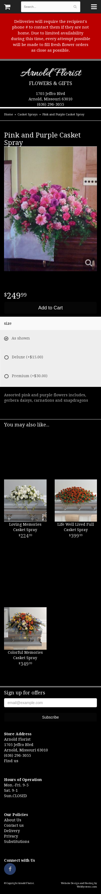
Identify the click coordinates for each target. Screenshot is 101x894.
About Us (12, 820)
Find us (11, 761)
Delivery (12, 831)
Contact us (14, 825)
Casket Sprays (28, 114)
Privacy (11, 836)
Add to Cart (50, 307)
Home (8, 114)
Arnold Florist (50, 74)
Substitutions (16, 841)
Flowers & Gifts (50, 83)
